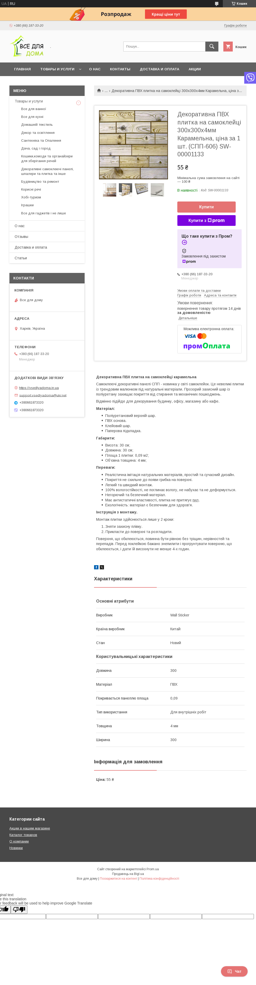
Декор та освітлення (38, 133)
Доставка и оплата (159, 69)
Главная (22, 69)
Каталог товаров (23, 835)
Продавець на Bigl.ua (128, 874)
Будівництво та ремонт (40, 182)
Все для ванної (33, 109)
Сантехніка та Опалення (41, 140)
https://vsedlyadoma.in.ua (39, 388)
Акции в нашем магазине (29, 828)
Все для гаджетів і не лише (43, 213)
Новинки (16, 848)
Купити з (206, 220)
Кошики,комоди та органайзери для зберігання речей (47, 158)
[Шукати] (211, 46)
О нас (95, 69)
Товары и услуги (57, 69)
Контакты (120, 69)
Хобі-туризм (31, 197)
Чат (234, 971)
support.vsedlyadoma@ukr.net (42, 395)
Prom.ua (153, 869)
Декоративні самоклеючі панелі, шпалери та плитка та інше (47, 171)
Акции (195, 69)
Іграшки (27, 205)
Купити (206, 207)
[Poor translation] (19, 909)
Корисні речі (31, 189)
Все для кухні (32, 117)
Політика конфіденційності (159, 878)
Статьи (21, 258)
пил (196, 500)
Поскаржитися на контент (118, 878)
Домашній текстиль (37, 125)
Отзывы (21, 236)
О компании (19, 841)
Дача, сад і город (36, 148)
